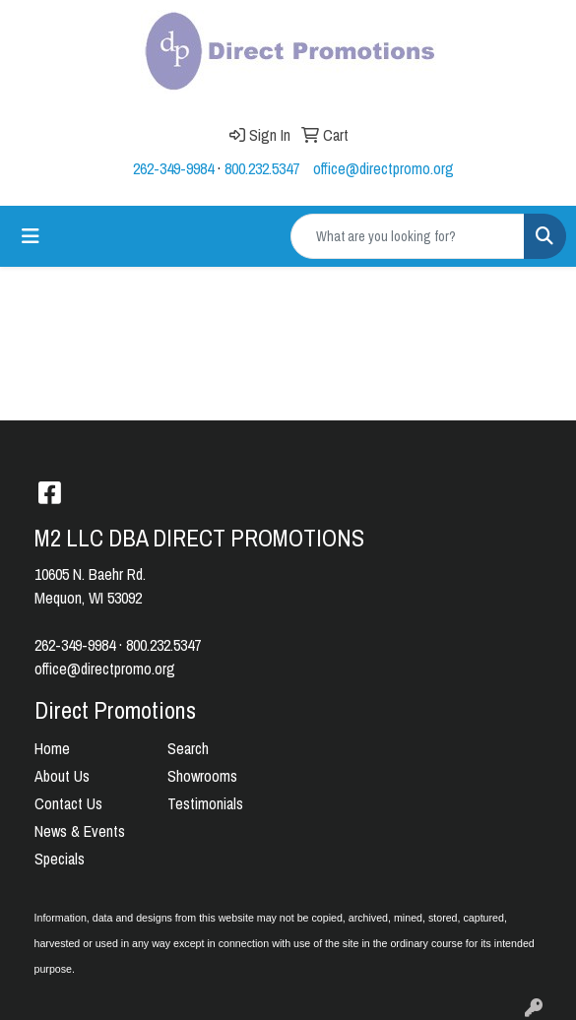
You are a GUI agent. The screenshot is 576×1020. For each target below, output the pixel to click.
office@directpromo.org (383, 168)
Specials (59, 858)
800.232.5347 (261, 168)
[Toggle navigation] (30, 236)
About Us (62, 776)
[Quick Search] (407, 236)
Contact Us (68, 803)
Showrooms (202, 776)
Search (188, 748)
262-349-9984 (173, 168)
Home (52, 748)
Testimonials (205, 803)
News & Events (79, 831)
